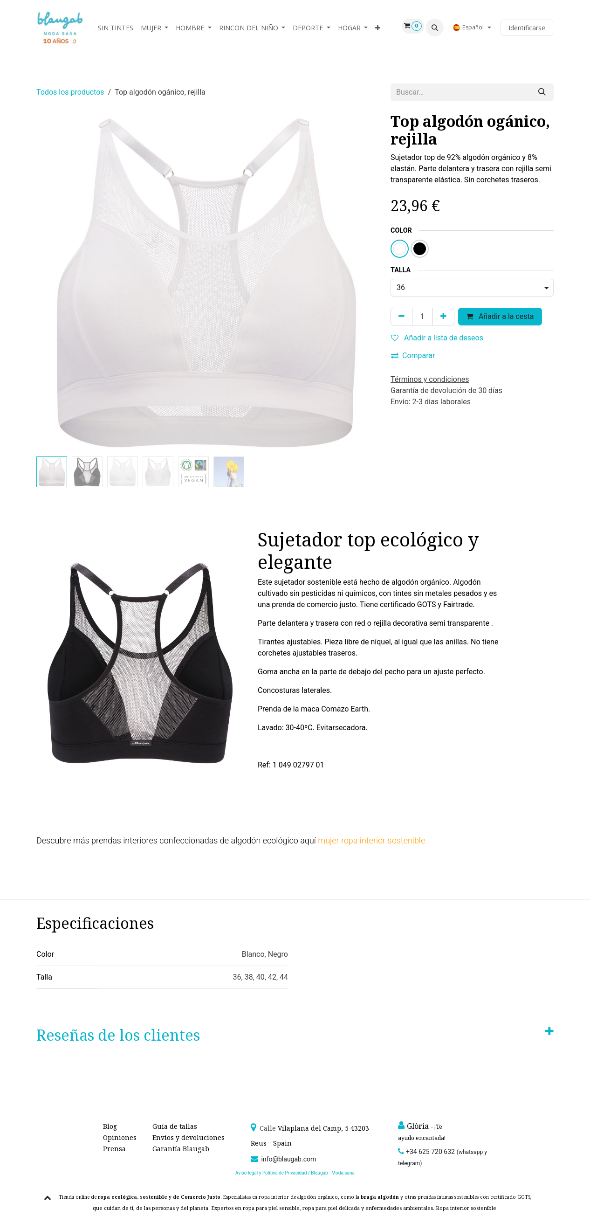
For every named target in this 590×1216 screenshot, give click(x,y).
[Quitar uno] (401, 316)
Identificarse (526, 27)
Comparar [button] (413, 355)
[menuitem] (115, 27)
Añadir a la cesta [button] (500, 316)
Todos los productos (70, 92)
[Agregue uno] (443, 316)
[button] (435, 27)
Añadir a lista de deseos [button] (437, 337)
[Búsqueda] (542, 92)
